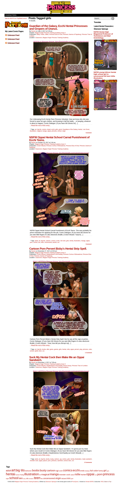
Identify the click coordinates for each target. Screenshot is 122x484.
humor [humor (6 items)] (18, 475)
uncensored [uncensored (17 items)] (49, 478)
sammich (60, 460)
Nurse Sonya (67, 365)
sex (39, 242)
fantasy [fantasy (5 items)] (87, 471)
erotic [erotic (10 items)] (82, 471)
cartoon (48, 241)
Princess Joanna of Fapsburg (72, 34)
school (60, 131)
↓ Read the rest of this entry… (40, 125)
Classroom (38, 37)
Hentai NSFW (89, 481)
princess (54, 131)
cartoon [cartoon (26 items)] (51, 470)
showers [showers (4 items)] (31, 478)
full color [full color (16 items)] (94, 470)
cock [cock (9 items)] (60, 471)
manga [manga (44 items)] (54, 474)
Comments (88, 462)
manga (44, 131)
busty (52, 459)
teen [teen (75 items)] (37, 478)
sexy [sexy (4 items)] (24, 478)
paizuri (45, 460)
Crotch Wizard (41, 146)
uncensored (48, 242)
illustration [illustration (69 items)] (31, 474)
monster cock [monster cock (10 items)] (64, 475)
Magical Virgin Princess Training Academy (61, 7)
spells (36, 351)
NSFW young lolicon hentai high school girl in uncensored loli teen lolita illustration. (105, 75)
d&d (48, 349)
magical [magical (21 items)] (45, 474)
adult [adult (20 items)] (8, 470)
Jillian (47, 34)
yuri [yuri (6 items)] (72, 478)
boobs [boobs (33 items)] (35, 470)
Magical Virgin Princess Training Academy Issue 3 (50, 144)
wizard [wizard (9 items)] (64, 478)
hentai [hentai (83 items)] (10, 474)
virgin (64, 131)
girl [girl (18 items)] (104, 470)
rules (90, 349)
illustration (33, 131)
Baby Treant (40, 34)
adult (36, 241)
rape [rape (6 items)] (7, 478)
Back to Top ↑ (108, 481)
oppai (49, 131)
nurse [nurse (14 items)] (83, 474)
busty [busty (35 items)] (43, 470)
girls (56, 129)
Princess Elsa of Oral (55, 34)
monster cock (34, 460)
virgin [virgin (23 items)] (58, 478)
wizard (55, 242)
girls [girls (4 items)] (108, 471)
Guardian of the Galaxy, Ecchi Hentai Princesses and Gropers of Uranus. (58, 27)
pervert (76, 349)
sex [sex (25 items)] (21, 478)
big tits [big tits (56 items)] (20, 470)
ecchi (53, 129)
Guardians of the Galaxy (70, 129)
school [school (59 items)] (13, 478)
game (51, 349)
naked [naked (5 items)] (72, 475)
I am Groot (86, 129)
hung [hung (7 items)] (22, 475)
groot (60, 129)
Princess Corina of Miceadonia (55, 146)
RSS (102, 481)
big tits (39, 129)
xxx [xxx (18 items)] (68, 478)
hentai (80, 129)
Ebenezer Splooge (51, 481)
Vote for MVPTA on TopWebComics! (16, 18)
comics (44, 129)
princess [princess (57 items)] (109, 474)
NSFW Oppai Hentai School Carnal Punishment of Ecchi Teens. (59, 139)
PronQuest (75, 481)
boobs (44, 349)
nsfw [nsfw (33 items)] (77, 474)
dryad (49, 129)
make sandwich (87, 459)
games (56, 349)
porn (31, 242)
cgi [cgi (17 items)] (57, 470)
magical (39, 131)
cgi (60, 459)
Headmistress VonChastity (54, 254)
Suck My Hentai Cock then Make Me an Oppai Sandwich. (56, 359)
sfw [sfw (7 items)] (27, 478)
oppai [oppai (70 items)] (90, 474)
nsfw (68, 349)
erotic (58, 241)
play (81, 349)
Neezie (33, 31)
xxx (58, 242)
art (36, 129)
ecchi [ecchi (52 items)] (76, 470)
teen (42, 242)
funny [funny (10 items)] (100, 471)
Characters (10, 15)
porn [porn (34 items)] (100, 474)
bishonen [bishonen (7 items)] (28, 471)
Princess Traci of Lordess (80, 365)
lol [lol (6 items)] (40, 475)
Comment (88, 132)
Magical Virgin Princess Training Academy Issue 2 (50, 33)
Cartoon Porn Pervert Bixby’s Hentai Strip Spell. (58, 248)
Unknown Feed (13, 35)
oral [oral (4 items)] (96, 474)
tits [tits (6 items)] (42, 478)
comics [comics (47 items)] (67, 470)
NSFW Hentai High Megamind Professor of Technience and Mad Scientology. (103, 35)
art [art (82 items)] (13, 470)
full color (62, 241)
